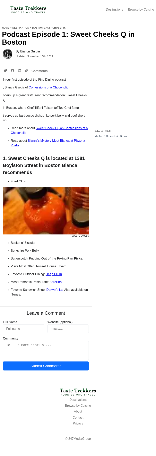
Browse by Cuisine (141, 9)
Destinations (114, 9)
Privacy (78, 426)
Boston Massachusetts (49, 27)
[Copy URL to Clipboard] (26, 71)
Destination (20, 27)
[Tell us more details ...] (46, 352)
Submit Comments (45, 369)
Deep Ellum (54, 274)
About (78, 414)
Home (5, 27)
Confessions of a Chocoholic (48, 87)
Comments (39, 71)
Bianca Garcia (30, 51)
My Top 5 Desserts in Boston (111, 136)
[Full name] (23, 328)
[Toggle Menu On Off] (4, 9)
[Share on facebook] (12, 71)
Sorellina (55, 282)
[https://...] (68, 328)
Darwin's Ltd (55, 289)
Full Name (10, 322)
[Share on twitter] (5, 71)
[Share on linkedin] (19, 71)
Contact (78, 420)
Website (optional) (60, 322)
